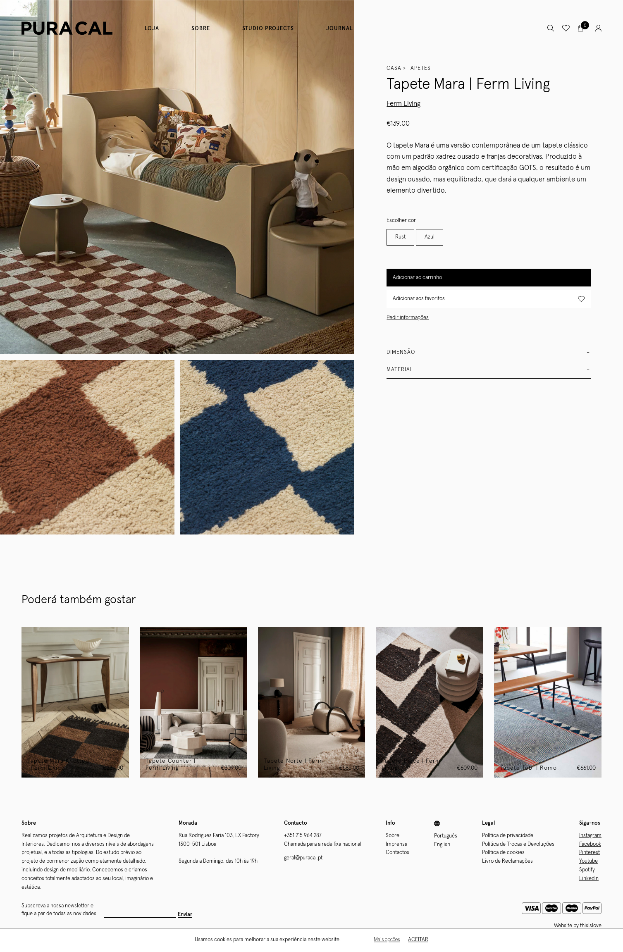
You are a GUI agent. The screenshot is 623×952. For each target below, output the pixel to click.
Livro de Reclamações (507, 861)
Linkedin (589, 878)
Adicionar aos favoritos (489, 299)
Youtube (588, 861)
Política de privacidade (507, 835)
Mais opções (387, 940)
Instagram (590, 835)
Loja (152, 28)
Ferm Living (403, 103)
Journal (339, 28)
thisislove (591, 925)
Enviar (185, 914)
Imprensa (396, 844)
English (442, 844)
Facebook (590, 844)
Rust (400, 237)
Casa (394, 68)
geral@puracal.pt (303, 858)
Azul (429, 237)
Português (445, 836)
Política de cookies (503, 852)
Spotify (587, 870)
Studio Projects (268, 28)
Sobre (200, 28)
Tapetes (419, 68)
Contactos (397, 852)
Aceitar (418, 940)
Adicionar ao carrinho (417, 277)
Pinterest (589, 852)
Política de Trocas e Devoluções (518, 844)
